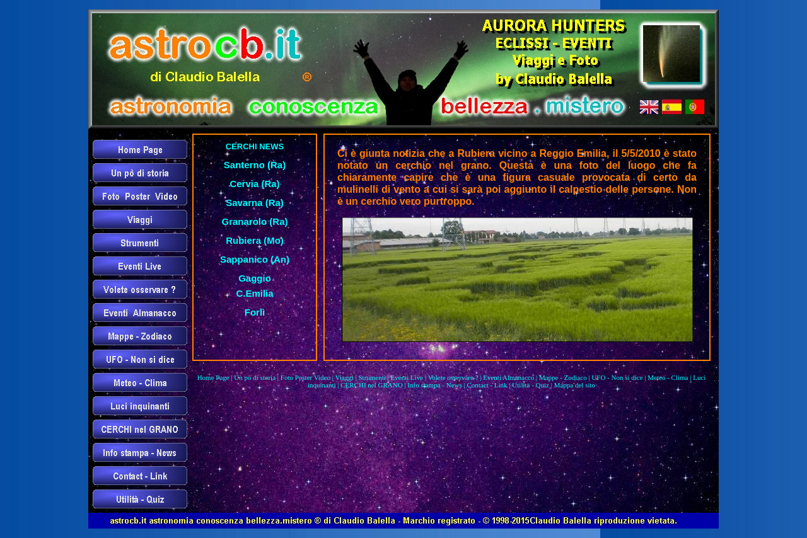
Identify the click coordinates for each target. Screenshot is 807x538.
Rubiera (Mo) (255, 240)
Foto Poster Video (305, 377)
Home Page (213, 377)
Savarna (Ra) (255, 202)
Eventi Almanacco (508, 377)
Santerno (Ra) (255, 164)
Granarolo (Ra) (254, 221)
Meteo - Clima (667, 377)
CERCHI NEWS (255, 146)
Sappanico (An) (254, 259)
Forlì (255, 312)
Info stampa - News (434, 385)
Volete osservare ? (453, 377)
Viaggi (344, 377)
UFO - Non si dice (616, 377)
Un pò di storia (255, 377)
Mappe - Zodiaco (563, 377)
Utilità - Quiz (530, 385)
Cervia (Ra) (254, 183)
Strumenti (371, 377)
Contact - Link (487, 385)
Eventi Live (407, 377)
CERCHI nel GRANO (371, 385)
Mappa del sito (574, 385)
